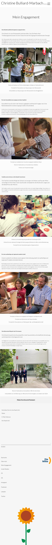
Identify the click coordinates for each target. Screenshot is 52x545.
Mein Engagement (6, 465)
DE (2, 478)
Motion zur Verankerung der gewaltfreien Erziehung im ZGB (26, 239)
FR (2, 473)
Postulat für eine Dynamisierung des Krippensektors (26, 245)
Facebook (3, 487)
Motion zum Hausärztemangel (26, 167)
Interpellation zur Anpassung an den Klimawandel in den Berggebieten (26, 90)
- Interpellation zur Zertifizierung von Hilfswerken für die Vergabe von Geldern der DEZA (26, 393)
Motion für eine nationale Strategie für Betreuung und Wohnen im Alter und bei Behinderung (26, 242)
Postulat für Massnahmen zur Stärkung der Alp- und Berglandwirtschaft (26, 322)
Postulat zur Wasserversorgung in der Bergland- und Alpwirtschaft (26, 316)
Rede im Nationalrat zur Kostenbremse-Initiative (26, 164)
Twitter (3, 496)
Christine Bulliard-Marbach (22, 3)
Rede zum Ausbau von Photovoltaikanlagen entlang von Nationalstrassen (26, 85)
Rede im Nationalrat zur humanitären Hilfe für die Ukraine (26, 390)
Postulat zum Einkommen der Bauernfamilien (26, 319)
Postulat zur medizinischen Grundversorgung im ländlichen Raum (26, 162)
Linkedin (3, 491)
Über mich (4, 461)
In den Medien (5, 469)
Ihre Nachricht (26, 432)
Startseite (4, 457)
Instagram (4, 482)
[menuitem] (26, 457)
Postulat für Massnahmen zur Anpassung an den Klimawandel (26, 88)
